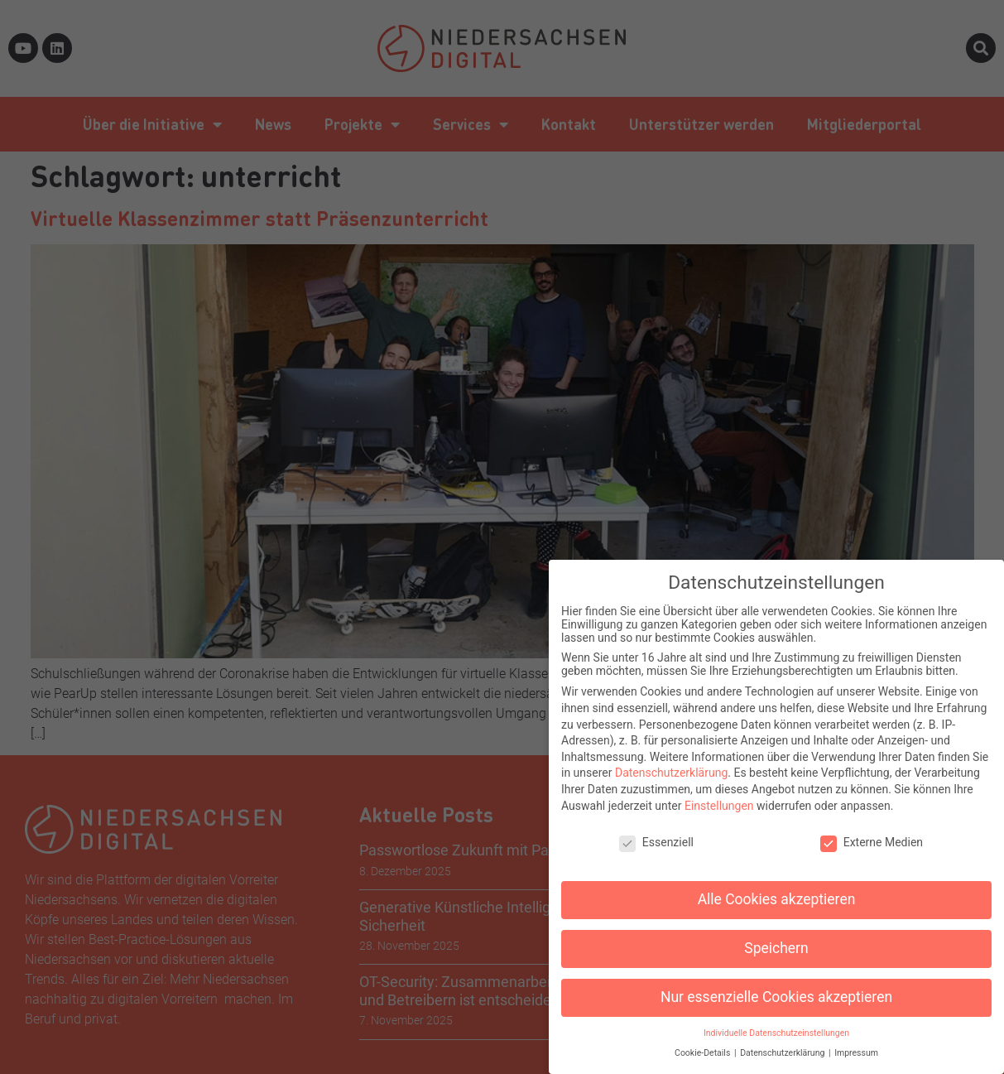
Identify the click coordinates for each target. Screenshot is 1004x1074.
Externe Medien (871, 833)
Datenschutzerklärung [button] (783, 1044)
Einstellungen (719, 796)
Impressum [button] (856, 1044)
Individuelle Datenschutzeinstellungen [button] (776, 1024)
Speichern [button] (776, 940)
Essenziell (656, 833)
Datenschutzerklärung (671, 764)
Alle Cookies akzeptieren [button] (777, 891)
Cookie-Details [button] (704, 1044)
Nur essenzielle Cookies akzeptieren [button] (776, 988)
